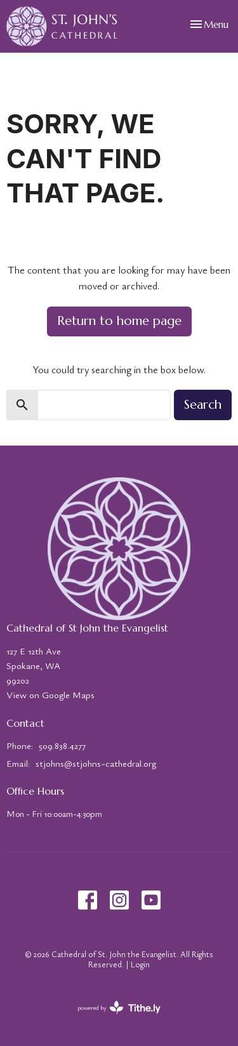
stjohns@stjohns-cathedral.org (96, 763)
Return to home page (119, 321)
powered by (119, 1007)
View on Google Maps (50, 694)
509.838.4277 (62, 745)
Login (140, 964)
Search (202, 405)
